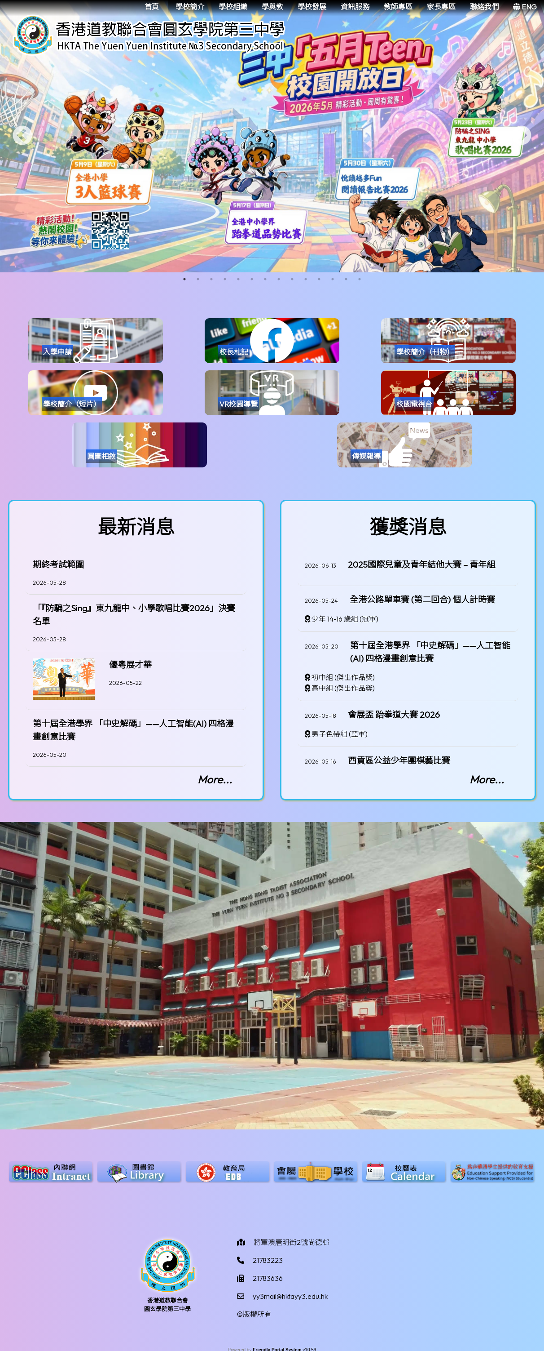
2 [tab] (197, 279)
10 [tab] (305, 279)
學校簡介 (189, 6)
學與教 (272, 6)
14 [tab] (359, 279)
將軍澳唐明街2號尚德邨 (291, 1242)
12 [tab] (332, 279)
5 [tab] (238, 279)
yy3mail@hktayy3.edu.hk (290, 1296)
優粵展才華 (130, 664)
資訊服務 (355, 6)
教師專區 (398, 6)
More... (214, 779)
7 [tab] (265, 279)
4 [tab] (224, 279)
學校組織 (233, 6)
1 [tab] (184, 279)
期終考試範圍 (58, 564)
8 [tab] (278, 279)
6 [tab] (251, 279)
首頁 (152, 6)
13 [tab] (346, 279)
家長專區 (441, 6)
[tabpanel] (272, 136)
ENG (525, 6)
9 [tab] (292, 279)
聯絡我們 (484, 6)
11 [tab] (319, 279)
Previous (22, 136)
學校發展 (312, 6)
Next (521, 136)
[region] (136, 656)
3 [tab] (211, 279)
